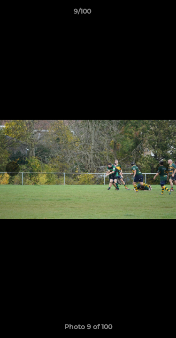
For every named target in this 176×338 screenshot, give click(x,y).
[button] (142, 13)
